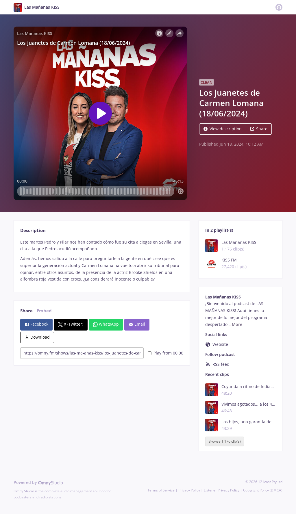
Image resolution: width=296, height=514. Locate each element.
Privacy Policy (189, 490)
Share (258, 128)
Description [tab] (33, 230)
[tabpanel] (101, 261)
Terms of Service (161, 490)
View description (223, 128)
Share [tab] (26, 311)
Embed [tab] (44, 311)
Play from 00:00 (165, 353)
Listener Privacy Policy (221, 490)
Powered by (38, 482)
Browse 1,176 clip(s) (224, 441)
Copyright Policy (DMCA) (262, 490)
